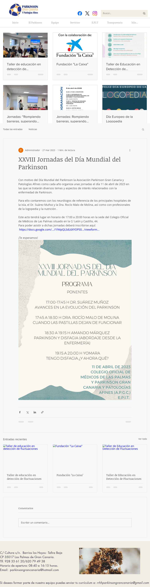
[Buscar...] (120, 13)
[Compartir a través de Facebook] (19, 412)
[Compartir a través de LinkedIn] (34, 412)
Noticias (33, 129)
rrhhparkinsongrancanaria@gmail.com (123, 583)
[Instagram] (95, 13)
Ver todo (142, 438)
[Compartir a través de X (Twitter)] (27, 412)
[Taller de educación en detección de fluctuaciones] (25, 457)
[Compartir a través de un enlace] (42, 412)
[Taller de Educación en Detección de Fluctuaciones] (125, 457)
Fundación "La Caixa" (70, 475)
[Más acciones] (130, 150)
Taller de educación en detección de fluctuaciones (24, 477)
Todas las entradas (12, 129)
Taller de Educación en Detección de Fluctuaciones (123, 477)
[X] (87, 13)
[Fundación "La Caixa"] (75, 457)
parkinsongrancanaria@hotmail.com (34, 570)
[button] (143, 129)
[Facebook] (80, 13)
